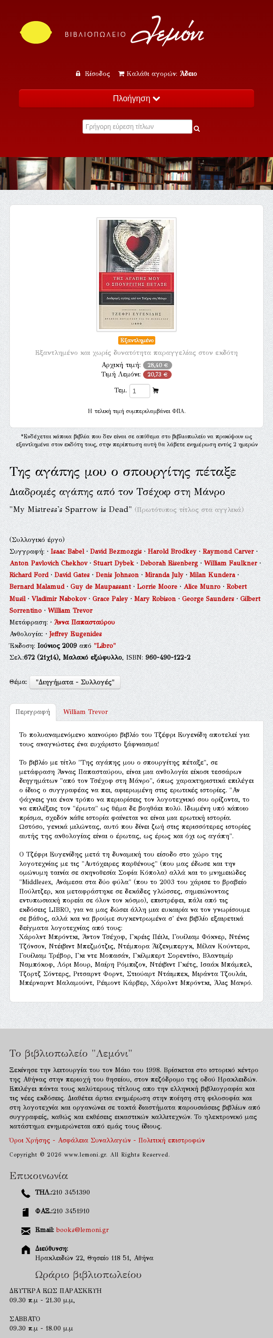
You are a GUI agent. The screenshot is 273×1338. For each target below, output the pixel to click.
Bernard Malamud (38, 587)
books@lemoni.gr (82, 1230)
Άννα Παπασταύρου (84, 622)
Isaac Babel (68, 552)
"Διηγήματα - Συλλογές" (75, 682)
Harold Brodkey (173, 552)
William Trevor (70, 611)
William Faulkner (231, 563)
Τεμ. (120, 390)
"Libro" (105, 646)
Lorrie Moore (158, 587)
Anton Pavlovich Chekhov (49, 563)
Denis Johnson (118, 575)
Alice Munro (203, 587)
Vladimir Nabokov (60, 599)
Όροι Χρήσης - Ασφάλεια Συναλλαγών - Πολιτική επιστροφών (107, 1140)
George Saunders (209, 599)
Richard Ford (30, 575)
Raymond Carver (229, 552)
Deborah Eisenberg (170, 563)
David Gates (73, 575)
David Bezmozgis (117, 552)
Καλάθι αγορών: (157, 74)
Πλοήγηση (136, 98)
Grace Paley (111, 599)
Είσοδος (94, 74)
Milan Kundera (213, 575)
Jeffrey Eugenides (75, 634)
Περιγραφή (32, 712)
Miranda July (165, 575)
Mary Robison (156, 599)
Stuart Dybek (114, 563)
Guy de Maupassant (101, 587)
